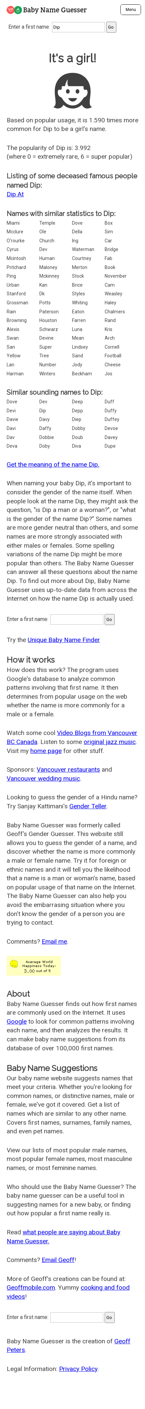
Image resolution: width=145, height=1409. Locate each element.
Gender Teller (87, 806)
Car (108, 240)
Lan (10, 364)
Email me (54, 941)
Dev (43, 249)
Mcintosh (16, 258)
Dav (11, 437)
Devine (46, 338)
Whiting (80, 302)
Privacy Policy (78, 1369)
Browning (17, 320)
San (11, 347)
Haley (110, 302)
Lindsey (80, 347)
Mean (78, 338)
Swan (13, 338)
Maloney (48, 267)
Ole (42, 231)
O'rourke (16, 240)
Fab (108, 258)
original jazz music (110, 742)
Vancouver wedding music (43, 778)
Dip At (15, 194)
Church (46, 240)
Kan (43, 285)
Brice (77, 285)
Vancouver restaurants (68, 769)
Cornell (112, 347)
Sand (77, 355)
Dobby (78, 428)
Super (45, 347)
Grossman (17, 302)
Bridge (111, 249)
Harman (15, 373)
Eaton (78, 311)
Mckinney (49, 276)
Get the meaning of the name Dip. (53, 464)
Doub (77, 437)
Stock (78, 276)
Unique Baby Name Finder (64, 640)
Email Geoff (58, 1260)
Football (113, 355)
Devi (11, 410)
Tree (44, 355)
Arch (110, 338)
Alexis (13, 329)
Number (47, 364)
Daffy (45, 428)
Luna (77, 329)
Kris (108, 329)
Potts (45, 302)
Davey (111, 437)
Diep (76, 419)
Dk (42, 293)
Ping (11, 276)
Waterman (83, 249)
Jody (77, 364)
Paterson (49, 311)
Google (17, 1021)
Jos (108, 373)
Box (109, 223)
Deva (12, 446)
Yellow (14, 355)
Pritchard (16, 267)
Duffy (111, 410)
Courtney (81, 258)
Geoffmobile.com (31, 1287)
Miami (13, 223)
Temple (47, 223)
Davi (11, 428)
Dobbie (46, 437)
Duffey (112, 419)
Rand (110, 320)
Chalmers (115, 311)
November (116, 276)
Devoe (111, 428)
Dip (42, 410)
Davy (44, 419)
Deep (77, 401)
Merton (79, 267)
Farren (79, 320)
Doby (44, 446)
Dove (77, 223)
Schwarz (48, 329)
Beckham (82, 373)
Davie (12, 419)
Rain (11, 311)
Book (110, 267)
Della (77, 231)
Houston (48, 320)
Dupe (110, 446)
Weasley (113, 293)
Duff (109, 401)
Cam (110, 285)
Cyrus (13, 249)
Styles (78, 293)
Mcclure (15, 231)
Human (47, 258)
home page (46, 751)
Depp (77, 410)
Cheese (113, 364)
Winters (47, 373)
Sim (109, 231)
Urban (13, 285)
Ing (75, 240)
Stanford (16, 293)
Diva (76, 446)
